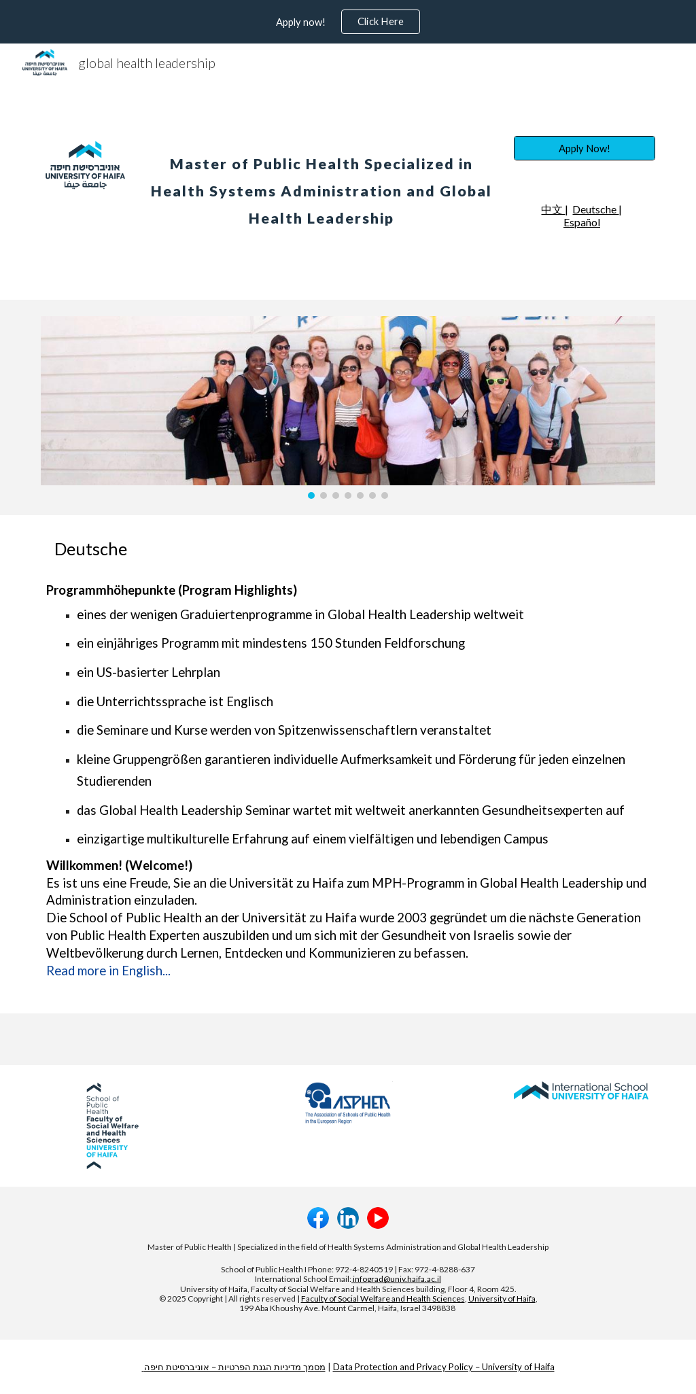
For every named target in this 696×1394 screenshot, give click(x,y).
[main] (321, 182)
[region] (348, 21)
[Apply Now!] (585, 148)
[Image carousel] (348, 407)
